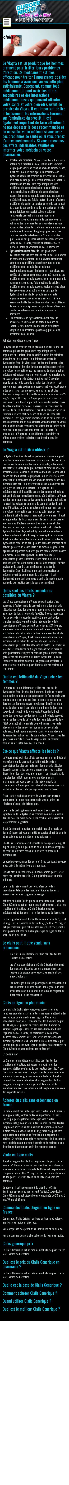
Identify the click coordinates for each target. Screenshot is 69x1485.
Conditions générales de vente (22, 1443)
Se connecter (13, 1407)
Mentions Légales (15, 1439)
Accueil (9, 1431)
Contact (10, 1435)
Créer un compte (14, 1411)
